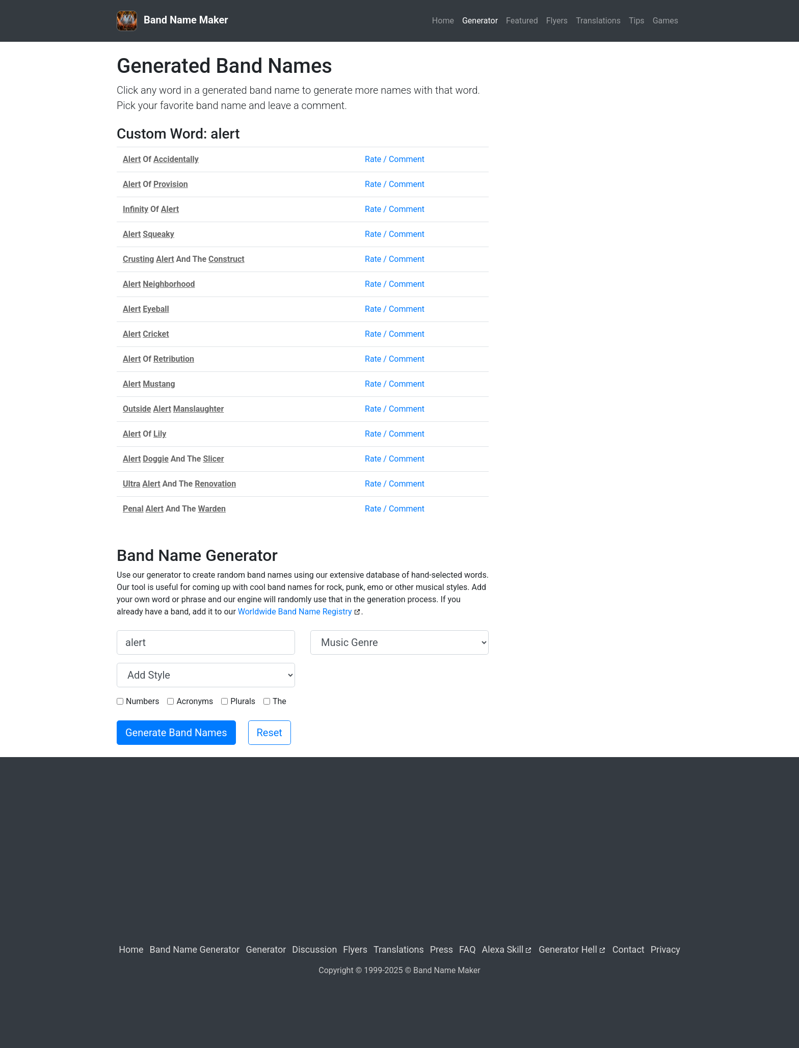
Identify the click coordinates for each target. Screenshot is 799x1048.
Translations (598, 20)
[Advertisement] (593, 125)
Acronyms (194, 701)
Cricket (156, 334)
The (279, 701)
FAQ (467, 949)
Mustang (159, 384)
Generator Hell (568, 949)
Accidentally (176, 159)
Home (443, 20)
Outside (137, 409)
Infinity (135, 209)
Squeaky (158, 234)
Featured (522, 20)
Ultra (131, 484)
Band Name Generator (195, 949)
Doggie (156, 459)
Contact (628, 949)
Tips (637, 20)
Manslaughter (198, 409)
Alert (132, 159)
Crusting (138, 259)
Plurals (242, 701)
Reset (269, 733)
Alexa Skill (503, 949)
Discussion (314, 949)
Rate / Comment (394, 159)
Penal (133, 509)
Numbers (142, 701)
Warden (212, 509)
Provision (170, 184)
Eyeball (156, 309)
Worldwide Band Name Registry (295, 611)
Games (665, 20)
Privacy (665, 949)
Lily (159, 434)
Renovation (215, 484)
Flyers (557, 20)
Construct (226, 259)
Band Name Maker (172, 21)
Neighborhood (169, 284)
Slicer (213, 459)
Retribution (173, 359)
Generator (480, 20)
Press (441, 949)
